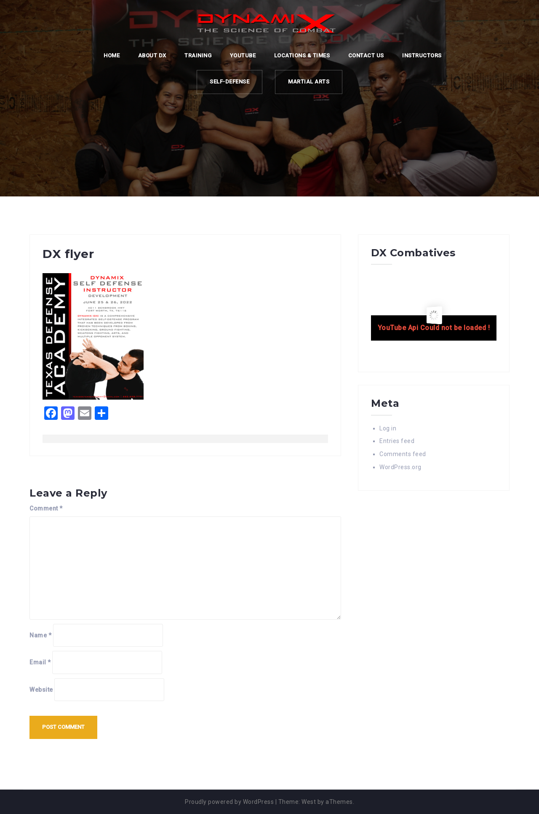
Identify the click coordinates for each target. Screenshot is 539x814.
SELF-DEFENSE (229, 81)
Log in (387, 428)
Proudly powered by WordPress (229, 801)
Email (40, 662)
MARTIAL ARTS (308, 81)
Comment (46, 508)
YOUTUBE (243, 55)
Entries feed (396, 441)
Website (41, 689)
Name (40, 635)
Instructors (422, 55)
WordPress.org (400, 467)
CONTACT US (366, 55)
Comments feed (402, 454)
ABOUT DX (152, 55)
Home (112, 55)
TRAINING (197, 55)
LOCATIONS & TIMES (302, 55)
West (309, 801)
